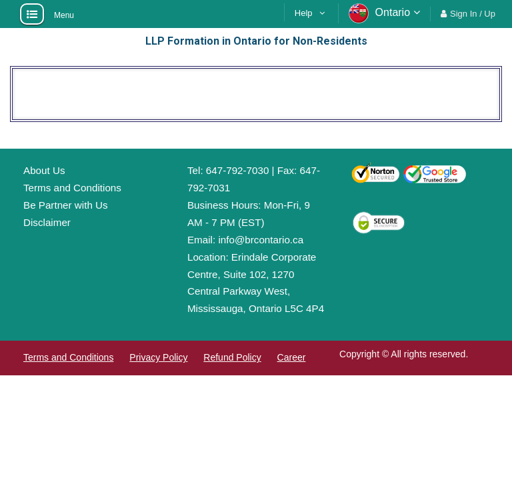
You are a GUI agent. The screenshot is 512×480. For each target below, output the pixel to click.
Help (304, 13)
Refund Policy (232, 357)
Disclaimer (47, 222)
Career (291, 357)
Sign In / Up (472, 14)
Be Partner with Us (65, 205)
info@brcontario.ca (260, 239)
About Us (44, 170)
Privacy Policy (158, 357)
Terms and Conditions (72, 187)
